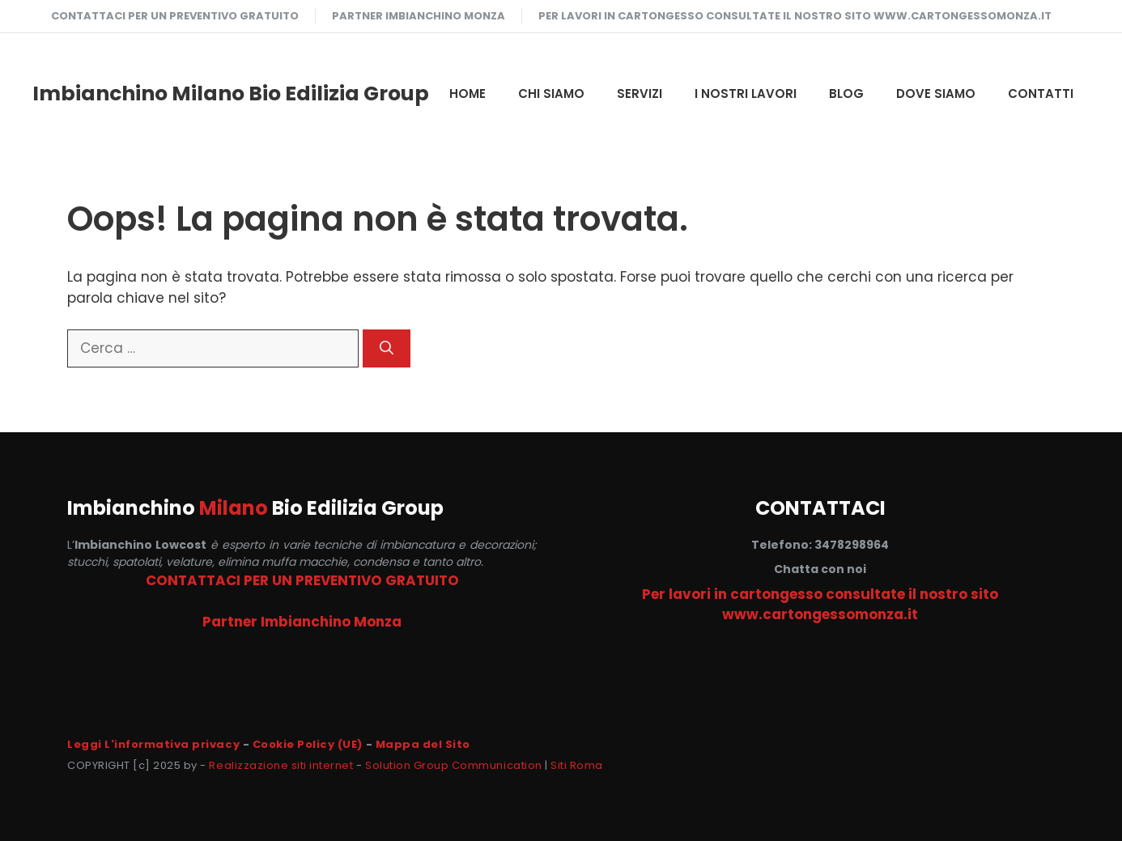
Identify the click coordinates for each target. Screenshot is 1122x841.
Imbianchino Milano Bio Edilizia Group (230, 93)
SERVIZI (639, 93)
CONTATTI (1040, 93)
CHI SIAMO (551, 93)
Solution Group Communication (453, 765)
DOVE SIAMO (935, 93)
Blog (846, 93)
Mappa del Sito (423, 744)
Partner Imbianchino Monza (418, 15)
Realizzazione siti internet (281, 765)
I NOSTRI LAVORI (746, 93)
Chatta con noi (820, 569)
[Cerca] (386, 348)
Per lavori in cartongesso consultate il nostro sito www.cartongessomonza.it (795, 15)
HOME (467, 93)
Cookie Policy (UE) (308, 744)
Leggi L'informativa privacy (153, 744)
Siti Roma (576, 765)
